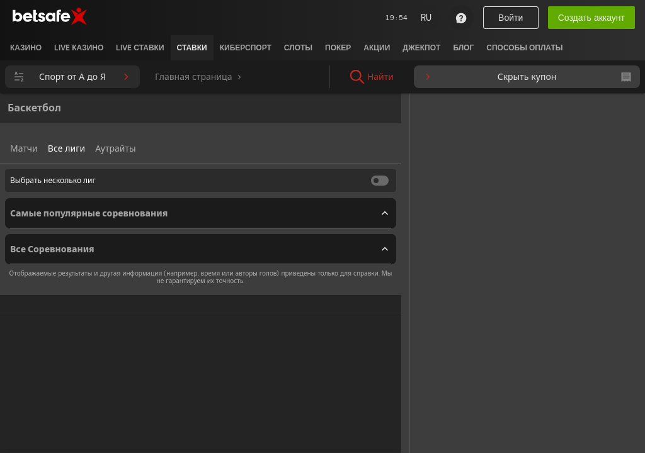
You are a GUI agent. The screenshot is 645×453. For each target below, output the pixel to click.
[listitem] (26, 47)
